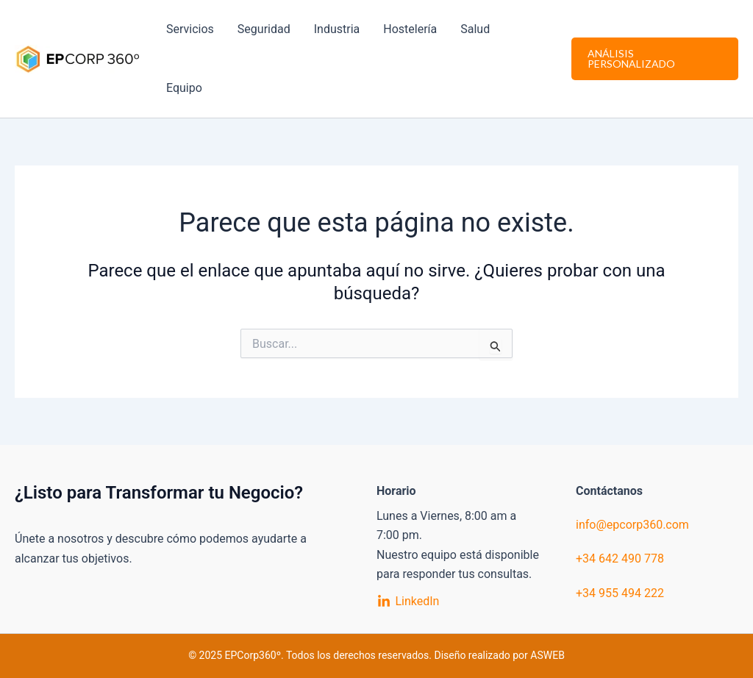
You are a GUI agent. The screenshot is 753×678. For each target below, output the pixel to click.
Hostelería (410, 29)
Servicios (190, 29)
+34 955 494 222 (620, 593)
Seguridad (264, 29)
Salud (475, 29)
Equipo (184, 88)
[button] (654, 59)
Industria (337, 29)
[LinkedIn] (408, 601)
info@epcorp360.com (632, 525)
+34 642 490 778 (620, 558)
